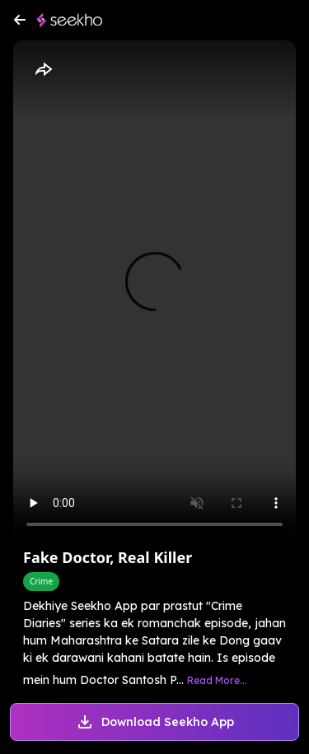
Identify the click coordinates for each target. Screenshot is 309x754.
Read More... (217, 680)
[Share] (42, 70)
